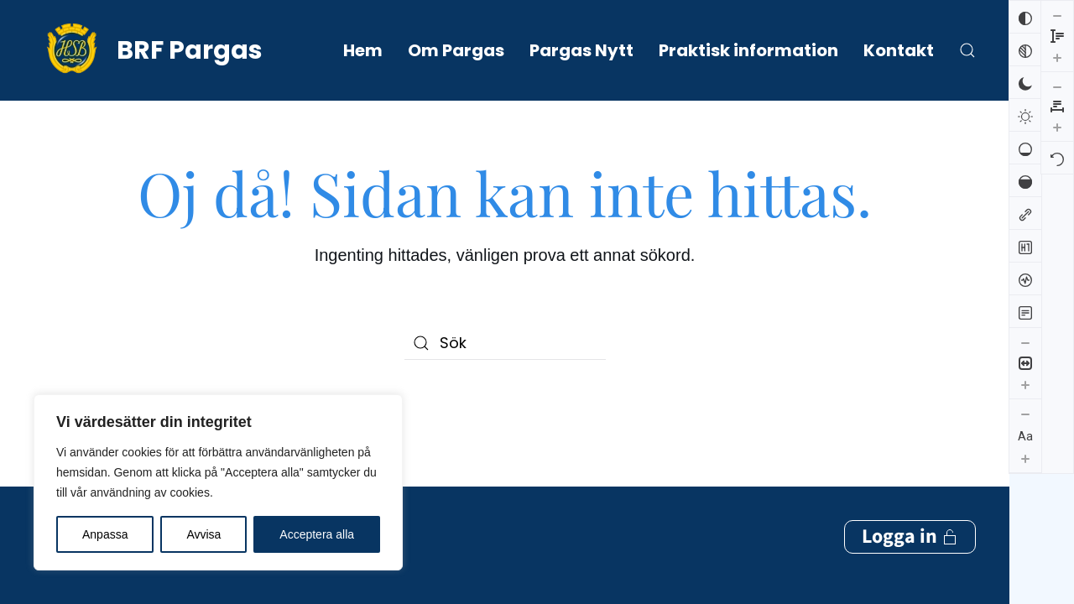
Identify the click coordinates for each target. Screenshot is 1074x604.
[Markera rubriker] (1025, 246)
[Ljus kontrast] (1025, 115)
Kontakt (898, 50)
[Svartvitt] (1025, 49)
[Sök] (505, 343)
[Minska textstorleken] (1025, 413)
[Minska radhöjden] (1025, 487)
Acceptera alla (316, 534)
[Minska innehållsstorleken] (1025, 342)
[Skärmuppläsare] (1025, 278)
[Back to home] (148, 50)
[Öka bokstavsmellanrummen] (1057, 55)
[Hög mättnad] (1025, 180)
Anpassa (105, 534)
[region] (218, 482)
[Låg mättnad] (1025, 147)
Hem (363, 50)
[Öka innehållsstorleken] (1025, 384)
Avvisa (203, 534)
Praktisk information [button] (748, 50)
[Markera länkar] (1025, 213)
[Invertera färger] (1025, 17)
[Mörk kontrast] (1025, 82)
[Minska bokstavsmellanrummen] (1057, 15)
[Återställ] (1057, 86)
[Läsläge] (1025, 311)
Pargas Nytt (581, 50)
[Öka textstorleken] (1025, 458)
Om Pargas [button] (456, 50)
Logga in (910, 468)
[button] (967, 50)
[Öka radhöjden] (1025, 529)
